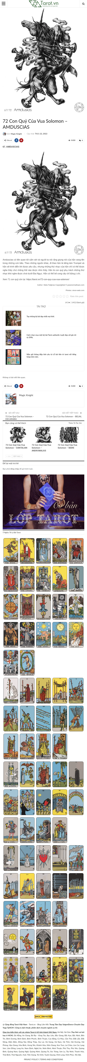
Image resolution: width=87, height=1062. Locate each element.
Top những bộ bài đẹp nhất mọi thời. (41, 316)
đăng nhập (14, 468)
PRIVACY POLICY (31, 1059)
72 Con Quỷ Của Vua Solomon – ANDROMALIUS (41, 447)
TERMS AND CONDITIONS (51, 1059)
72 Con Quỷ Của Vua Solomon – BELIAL (64, 416)
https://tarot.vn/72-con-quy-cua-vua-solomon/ (47, 279)
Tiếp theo (17, 456)
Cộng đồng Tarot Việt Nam (16, 1024)
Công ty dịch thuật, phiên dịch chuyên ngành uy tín (36, 1027)
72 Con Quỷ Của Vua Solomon (4, 115)
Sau (8, 456)
